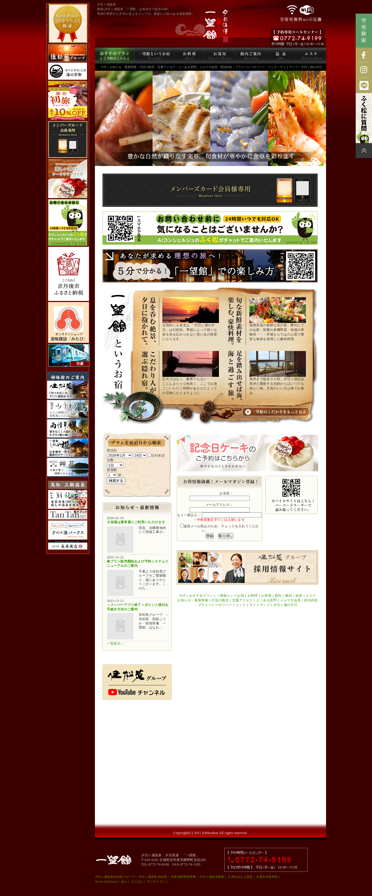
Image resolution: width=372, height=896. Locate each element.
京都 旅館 (177, 876)
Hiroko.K (101, 881)
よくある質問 (187, 67)
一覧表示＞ (115, 643)
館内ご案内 (283, 596)
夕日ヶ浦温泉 (104, 876)
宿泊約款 (226, 67)
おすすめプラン (201, 596)
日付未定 (156, 455)
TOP (104, 67)
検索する (116, 481)
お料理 (252, 596)
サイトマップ (289, 67)
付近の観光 (147, 67)
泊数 (110, 460)
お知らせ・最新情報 (123, 67)
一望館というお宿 (230, 596)
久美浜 (232, 876)
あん (124, 881)
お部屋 (266, 596)
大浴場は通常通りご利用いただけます (136, 522)
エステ (311, 596)
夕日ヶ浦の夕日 (311, 67)
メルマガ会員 (208, 67)
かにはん (137, 881)
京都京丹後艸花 (267, 876)
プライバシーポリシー (250, 67)
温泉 (298, 596)
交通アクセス (166, 67)
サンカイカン (156, 881)
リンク (272, 67)
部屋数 (112, 470)
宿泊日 (112, 450)
